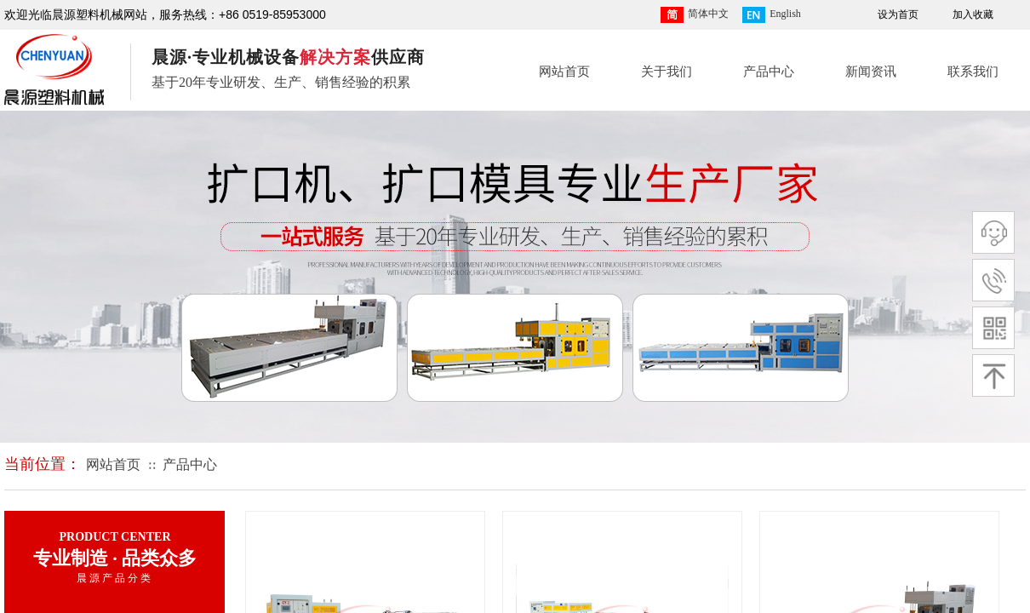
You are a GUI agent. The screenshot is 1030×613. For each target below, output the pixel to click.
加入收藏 (973, 14)
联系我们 (973, 71)
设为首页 (898, 14)
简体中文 (695, 15)
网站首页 (564, 71)
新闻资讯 (870, 71)
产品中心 (768, 71)
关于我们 (666, 71)
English (771, 15)
